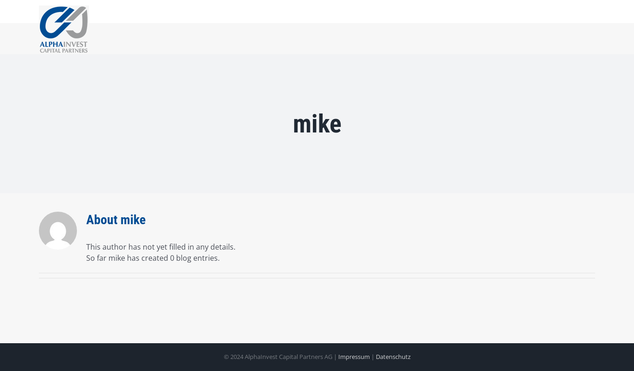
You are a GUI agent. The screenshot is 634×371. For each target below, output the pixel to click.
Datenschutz (393, 356)
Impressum (354, 356)
